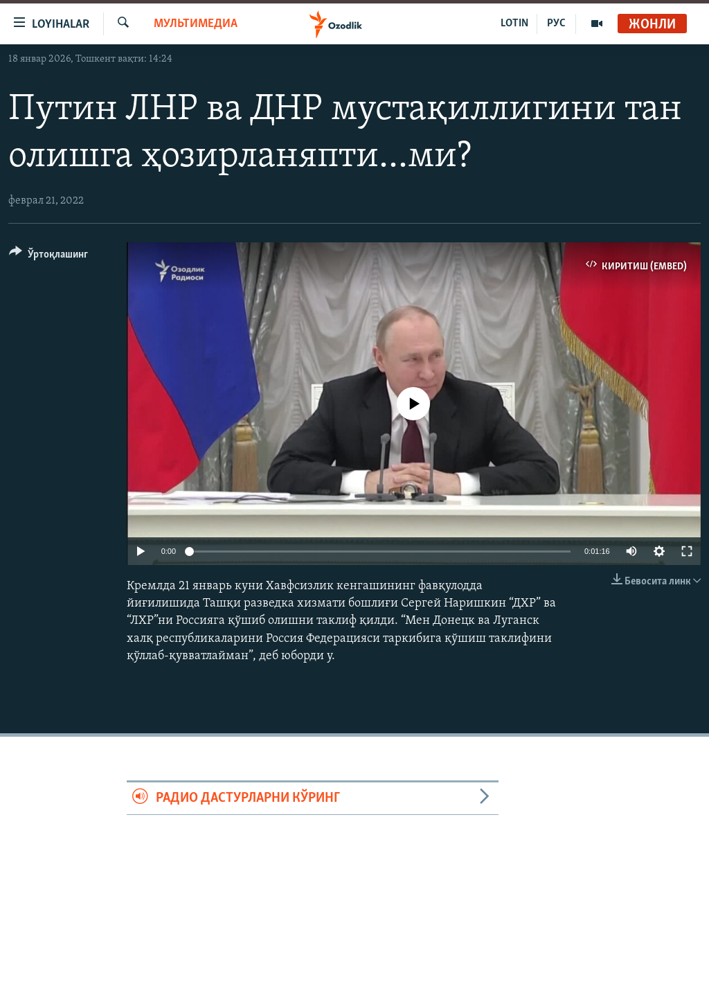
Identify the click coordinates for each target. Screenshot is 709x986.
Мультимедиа (195, 23)
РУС (556, 23)
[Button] (48, 256)
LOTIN (514, 23)
